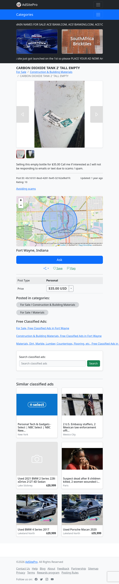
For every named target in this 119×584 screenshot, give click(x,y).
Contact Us (23, 568)
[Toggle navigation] (98, 4)
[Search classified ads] (52, 363)
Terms (31, 572)
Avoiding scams (26, 189)
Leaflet (62, 245)
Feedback (63, 568)
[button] (20, 200)
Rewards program (48, 572)
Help (35, 568)
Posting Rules (69, 572)
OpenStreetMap (85, 245)
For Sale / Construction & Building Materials (47, 305)
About (51, 568)
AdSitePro (30, 4)
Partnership (78, 568)
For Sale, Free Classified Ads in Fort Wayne (42, 328)
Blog (42, 568)
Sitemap (93, 568)
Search (93, 363)
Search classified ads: (32, 357)
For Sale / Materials (32, 312)
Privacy (20, 572)
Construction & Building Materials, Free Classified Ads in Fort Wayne (59, 336)
